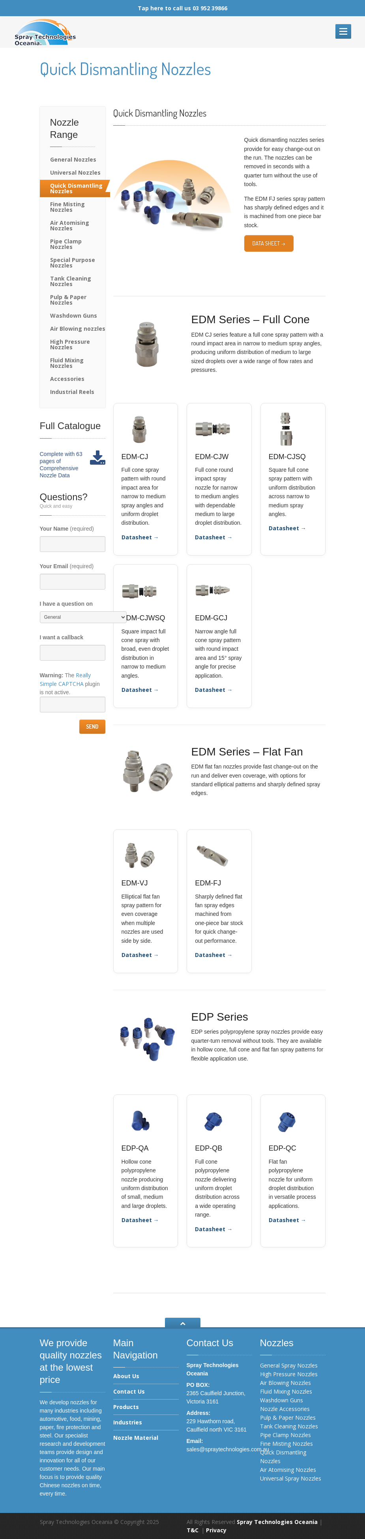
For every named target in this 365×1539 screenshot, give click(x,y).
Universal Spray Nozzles (290, 1478)
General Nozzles (73, 159)
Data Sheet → (269, 243)
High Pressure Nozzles (70, 344)
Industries (127, 1422)
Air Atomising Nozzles (69, 225)
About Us (126, 1376)
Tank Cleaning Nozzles (70, 281)
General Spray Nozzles (289, 1365)
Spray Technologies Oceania (277, 1522)
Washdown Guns (73, 315)
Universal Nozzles (75, 172)
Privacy (216, 1530)
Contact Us (129, 1391)
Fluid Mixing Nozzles (67, 362)
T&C (192, 1530)
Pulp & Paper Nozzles (68, 299)
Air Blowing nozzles (77, 328)
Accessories (67, 378)
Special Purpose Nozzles (72, 262)
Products (126, 1407)
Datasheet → (140, 537)
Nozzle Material (135, 1437)
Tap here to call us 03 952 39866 (182, 8)
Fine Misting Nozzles (67, 206)
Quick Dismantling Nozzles (76, 188)
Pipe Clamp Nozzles (66, 244)
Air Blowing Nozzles (285, 1382)
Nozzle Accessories (285, 1409)
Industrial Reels (72, 392)
